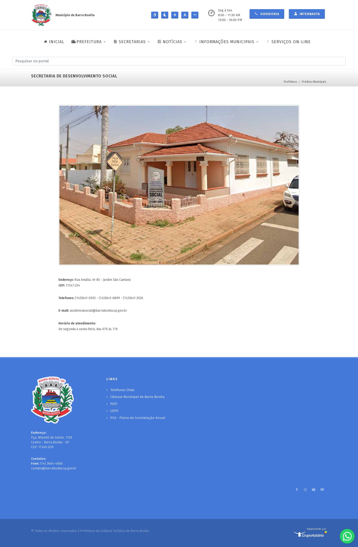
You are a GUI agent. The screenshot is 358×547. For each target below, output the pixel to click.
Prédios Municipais (314, 81)
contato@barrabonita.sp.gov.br (53, 468)
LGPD (114, 411)
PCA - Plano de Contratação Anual (137, 418)
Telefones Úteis (122, 390)
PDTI (113, 404)
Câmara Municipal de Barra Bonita (137, 397)
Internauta (307, 13)
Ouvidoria (267, 13)
